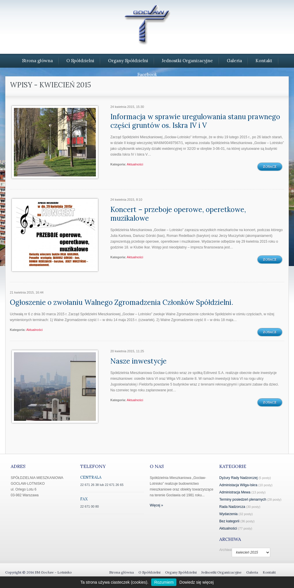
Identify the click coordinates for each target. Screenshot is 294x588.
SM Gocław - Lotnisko (53, 572)
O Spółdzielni (80, 60)
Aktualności (135, 164)
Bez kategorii (229, 521)
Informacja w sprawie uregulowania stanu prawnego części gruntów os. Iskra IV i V (195, 121)
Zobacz (270, 167)
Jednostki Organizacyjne (187, 60)
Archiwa (225, 550)
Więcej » (156, 505)
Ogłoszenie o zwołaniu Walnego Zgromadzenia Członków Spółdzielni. (121, 302)
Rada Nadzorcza (232, 507)
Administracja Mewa (234, 492)
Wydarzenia (228, 514)
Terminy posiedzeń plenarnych (242, 499)
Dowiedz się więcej (196, 582)
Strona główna (37, 60)
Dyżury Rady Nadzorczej (238, 478)
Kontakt (263, 60)
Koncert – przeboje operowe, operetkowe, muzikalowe (178, 214)
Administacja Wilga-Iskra (238, 485)
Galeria (234, 60)
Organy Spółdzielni (128, 60)
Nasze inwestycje (138, 361)
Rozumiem (164, 582)
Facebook (147, 74)
